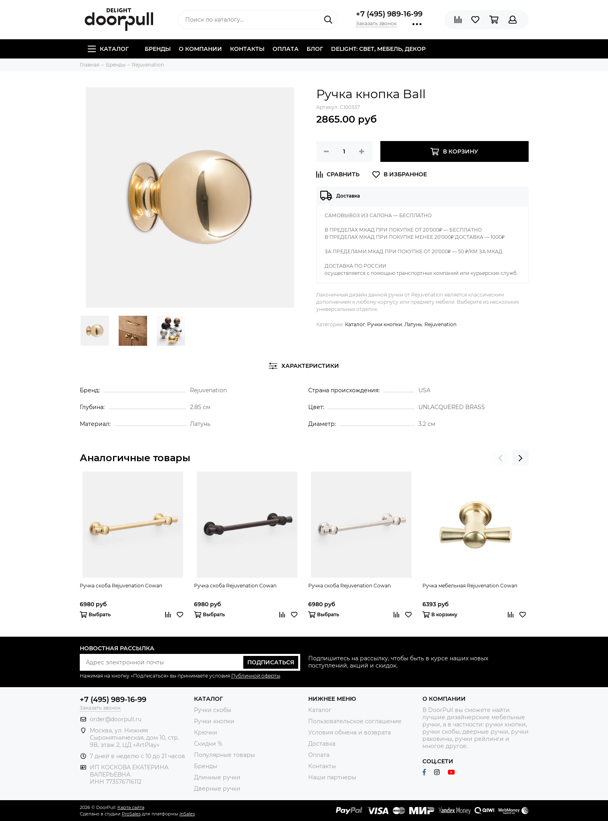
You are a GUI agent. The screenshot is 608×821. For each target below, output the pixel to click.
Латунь (413, 324)
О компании (200, 48)
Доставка (321, 743)
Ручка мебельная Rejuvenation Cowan (469, 586)
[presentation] (501, 458)
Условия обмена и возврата (349, 732)
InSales (187, 814)
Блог (315, 48)
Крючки (205, 732)
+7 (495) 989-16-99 (389, 14)
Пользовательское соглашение (355, 721)
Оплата (286, 48)
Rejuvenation (440, 324)
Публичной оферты (255, 676)
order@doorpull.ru (115, 719)
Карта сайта (130, 807)
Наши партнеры (332, 777)
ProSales (131, 814)
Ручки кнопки (384, 324)
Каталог (108, 48)
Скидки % (208, 743)
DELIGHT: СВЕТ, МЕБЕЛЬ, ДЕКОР (378, 48)
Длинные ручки (217, 777)
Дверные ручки (217, 788)
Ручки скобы (212, 710)
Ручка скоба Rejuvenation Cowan (121, 586)
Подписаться (270, 662)
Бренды (158, 48)
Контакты (247, 48)
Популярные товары (224, 754)
